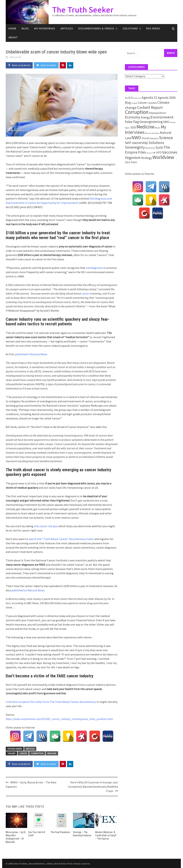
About (13, 37)
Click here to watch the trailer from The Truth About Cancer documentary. (51, 702)
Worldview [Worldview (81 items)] (163, 157)
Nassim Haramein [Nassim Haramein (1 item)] (152, 133)
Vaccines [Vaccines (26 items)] (169, 152)
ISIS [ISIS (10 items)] (133, 127)
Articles (66, 28)
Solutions (130, 28)
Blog (25, 28)
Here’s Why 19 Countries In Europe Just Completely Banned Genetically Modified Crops (93, 787)
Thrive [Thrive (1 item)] (149, 153)
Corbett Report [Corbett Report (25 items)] (150, 107)
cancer (85, 293)
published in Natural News (31, 354)
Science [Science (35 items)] (166, 137)
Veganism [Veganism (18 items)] (132, 157)
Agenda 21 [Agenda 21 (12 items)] (149, 97)
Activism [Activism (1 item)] (137, 98)
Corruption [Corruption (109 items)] (137, 112)
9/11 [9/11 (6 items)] (131, 98)
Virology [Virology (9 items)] (146, 158)
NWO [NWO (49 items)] (136, 137)
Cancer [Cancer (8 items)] (142, 103)
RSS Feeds (153, 28)
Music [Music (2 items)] (157, 127)
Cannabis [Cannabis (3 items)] (152, 102)
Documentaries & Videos (96, 28)
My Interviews (44, 28)
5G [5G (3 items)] (126, 97)
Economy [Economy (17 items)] (132, 117)
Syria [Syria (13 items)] (159, 147)
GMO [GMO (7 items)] (166, 122)
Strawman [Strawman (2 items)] (150, 147)
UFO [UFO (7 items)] (159, 152)
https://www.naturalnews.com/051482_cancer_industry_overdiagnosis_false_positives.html (59, 719)
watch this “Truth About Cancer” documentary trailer (61, 539)
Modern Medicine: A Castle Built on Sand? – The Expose (106, 835)
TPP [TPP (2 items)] (153, 152)
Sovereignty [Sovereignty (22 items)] (135, 147)
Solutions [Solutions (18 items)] (156, 142)
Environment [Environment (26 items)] (162, 117)
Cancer (23, 753)
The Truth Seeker (83, 9)
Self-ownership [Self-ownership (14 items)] (136, 142)
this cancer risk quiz (46, 526)
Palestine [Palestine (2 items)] (154, 138)
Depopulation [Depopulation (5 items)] (157, 113)
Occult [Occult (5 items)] (146, 138)
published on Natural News (27, 590)
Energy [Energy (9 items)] (145, 117)
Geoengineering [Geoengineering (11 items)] (151, 122)
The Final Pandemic (60, 832)
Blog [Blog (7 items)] (128, 103)
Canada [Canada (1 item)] (134, 103)
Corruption (37, 753)
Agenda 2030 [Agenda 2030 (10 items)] (166, 97)
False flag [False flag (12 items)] (132, 122)
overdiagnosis (94, 268)
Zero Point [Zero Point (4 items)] (131, 162)
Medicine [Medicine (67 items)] (145, 127)
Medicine (51, 753)
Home (12, 28)
